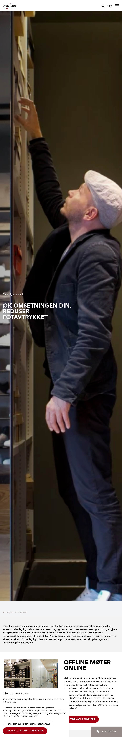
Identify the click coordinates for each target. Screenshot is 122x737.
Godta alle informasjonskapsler (25, 731)
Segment (10, 613)
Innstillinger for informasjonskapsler (28, 724)
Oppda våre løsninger (81, 719)
